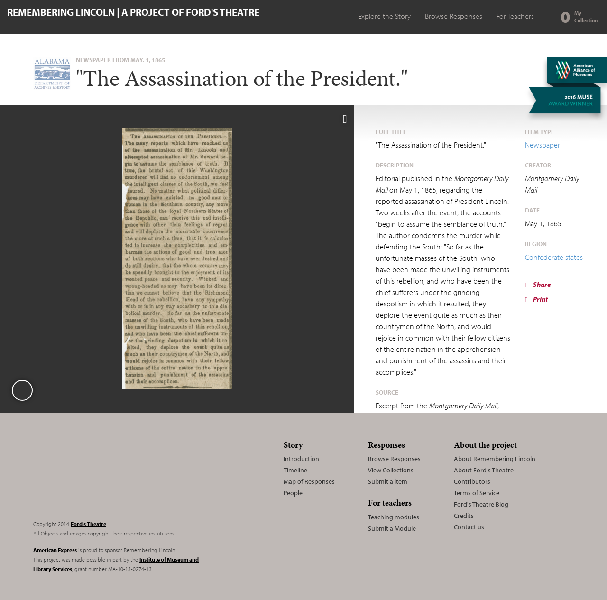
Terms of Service (476, 493)
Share (538, 284)
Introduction (301, 458)
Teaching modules (393, 517)
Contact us (469, 527)
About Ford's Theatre (484, 470)
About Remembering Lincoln (494, 458)
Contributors (472, 481)
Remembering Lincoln (92, 474)
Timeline (295, 470)
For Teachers (515, 16)
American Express (55, 550)
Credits (464, 515)
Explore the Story (384, 16)
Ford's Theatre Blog (481, 504)
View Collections (391, 470)
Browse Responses (453, 16)
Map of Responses (309, 481)
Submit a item (387, 481)
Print (536, 299)
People (293, 493)
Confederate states (554, 257)
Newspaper (542, 144)
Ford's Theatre (88, 523)
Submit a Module (392, 528)
